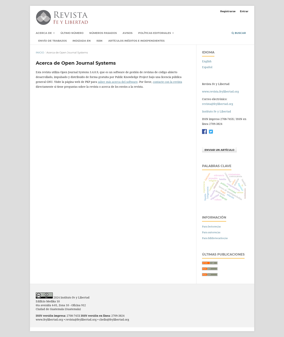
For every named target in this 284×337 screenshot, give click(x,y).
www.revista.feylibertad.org (220, 91)
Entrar (244, 11)
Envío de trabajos (52, 40)
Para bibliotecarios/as (215, 238)
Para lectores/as (211, 226)
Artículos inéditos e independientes (136, 40)
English (207, 61)
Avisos (127, 32)
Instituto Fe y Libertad (216, 111)
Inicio (40, 52)
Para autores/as (211, 232)
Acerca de (44, 32)
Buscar (239, 32)
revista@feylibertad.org (217, 104)
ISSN (99, 40)
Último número (72, 32)
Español (207, 67)
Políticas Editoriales (155, 32)
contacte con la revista (167, 82)
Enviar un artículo (219, 149)
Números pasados (103, 32)
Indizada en (81, 40)
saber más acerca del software (118, 82)
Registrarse (227, 11)
